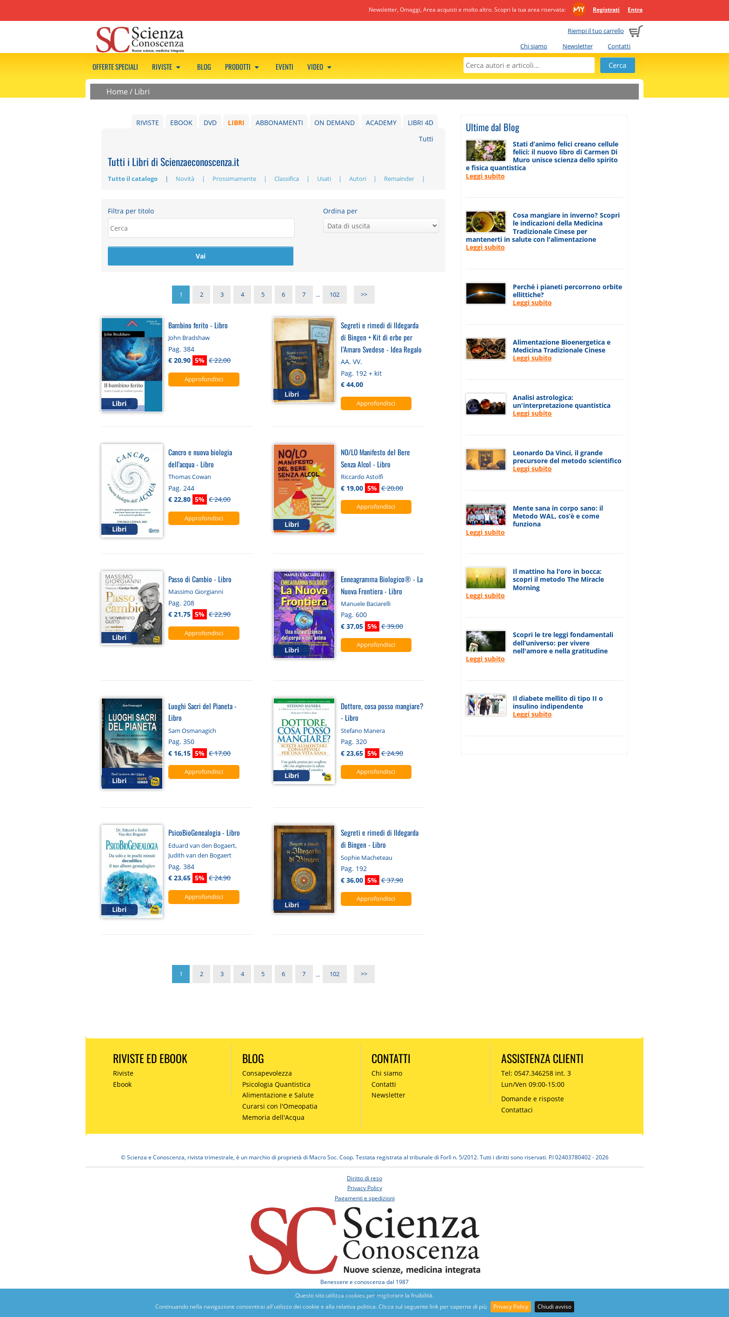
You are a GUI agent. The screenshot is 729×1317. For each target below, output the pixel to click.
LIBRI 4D (420, 122)
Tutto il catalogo (133, 178)
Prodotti (243, 66)
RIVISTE (147, 122)
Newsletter (578, 46)
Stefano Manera (363, 732)
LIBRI (236, 122)
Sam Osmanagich (192, 732)
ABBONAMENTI (279, 122)
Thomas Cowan (189, 478)
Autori (358, 178)
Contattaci (517, 1111)
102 (334, 296)
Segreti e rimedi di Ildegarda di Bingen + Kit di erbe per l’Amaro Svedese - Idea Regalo (381, 338)
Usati (324, 178)
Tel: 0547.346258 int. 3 (536, 1074)
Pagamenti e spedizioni (365, 1200)
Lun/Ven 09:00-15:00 (532, 1085)
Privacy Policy (510, 1306)
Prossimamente (235, 178)
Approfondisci (204, 380)
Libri (142, 91)
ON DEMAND (334, 122)
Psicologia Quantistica (276, 1085)
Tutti (426, 138)
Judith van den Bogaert (200, 856)
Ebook (122, 1085)
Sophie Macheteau (366, 859)
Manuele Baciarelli (366, 605)
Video (320, 66)
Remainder (400, 178)
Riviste (167, 66)
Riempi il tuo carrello (596, 31)
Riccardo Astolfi (362, 478)
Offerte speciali (115, 66)
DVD (210, 122)
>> (364, 296)
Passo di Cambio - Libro (200, 580)
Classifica (287, 178)
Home (117, 91)
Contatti (619, 46)
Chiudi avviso (554, 1306)
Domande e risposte (532, 1100)
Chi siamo (533, 46)
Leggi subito (485, 176)
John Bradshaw (189, 339)
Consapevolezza (267, 1074)
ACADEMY (381, 122)
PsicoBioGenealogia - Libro (204, 834)
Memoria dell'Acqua (273, 1118)
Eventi (284, 66)
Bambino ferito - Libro (198, 326)
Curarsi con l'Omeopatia (280, 1107)
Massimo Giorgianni (195, 593)
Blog (204, 66)
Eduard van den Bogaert (201, 847)
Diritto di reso (364, 1180)
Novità (186, 178)
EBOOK (181, 122)
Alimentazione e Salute (278, 1096)
